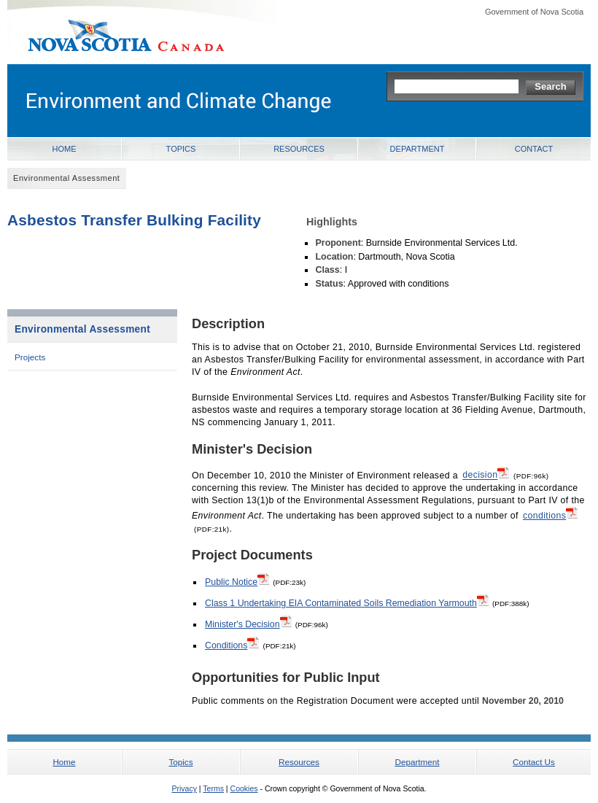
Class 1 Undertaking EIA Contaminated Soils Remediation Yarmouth (347, 602)
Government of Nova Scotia (534, 11)
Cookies (244, 788)
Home (65, 148)
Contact (534, 148)
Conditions (232, 645)
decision (485, 474)
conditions (550, 515)
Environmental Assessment (82, 329)
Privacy (183, 788)
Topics (181, 148)
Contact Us (534, 762)
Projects (30, 357)
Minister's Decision (248, 623)
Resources (299, 148)
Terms (213, 788)
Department (417, 148)
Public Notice (237, 581)
